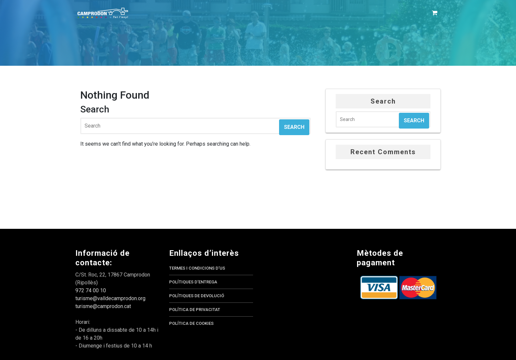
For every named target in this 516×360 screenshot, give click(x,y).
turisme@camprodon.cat (103, 306)
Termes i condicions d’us (197, 268)
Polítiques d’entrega (193, 281)
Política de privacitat (194, 309)
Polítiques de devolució (196, 295)
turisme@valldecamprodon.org (110, 298)
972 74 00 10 (90, 290)
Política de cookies (191, 323)
